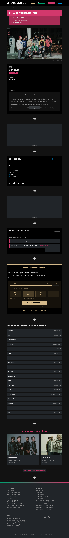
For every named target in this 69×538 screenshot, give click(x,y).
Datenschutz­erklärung (13, 524)
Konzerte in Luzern (40, 498)
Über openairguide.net (13, 518)
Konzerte (16, 8)
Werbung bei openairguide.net (16, 522)
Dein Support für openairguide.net (17, 520)
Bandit (20, 22)
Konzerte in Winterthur (42, 496)
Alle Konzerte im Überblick (43, 509)
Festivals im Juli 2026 (13, 502)
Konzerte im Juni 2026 (42, 502)
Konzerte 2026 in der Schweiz (44, 505)
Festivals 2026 (11, 496)
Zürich (23, 8)
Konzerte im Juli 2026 (41, 504)
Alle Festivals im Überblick (14, 507)
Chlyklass (35, 8)
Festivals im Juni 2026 (13, 500)
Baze (11, 174)
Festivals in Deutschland (14, 494)
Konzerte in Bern (40, 494)
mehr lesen (35, 108)
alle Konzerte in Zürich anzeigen (34, 470)
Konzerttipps (39, 490)
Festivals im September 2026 (15, 505)
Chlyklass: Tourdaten (19, 231)
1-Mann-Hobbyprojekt (34, 273)
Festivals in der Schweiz (14, 492)
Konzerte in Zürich (40, 492)
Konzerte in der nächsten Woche (44, 500)
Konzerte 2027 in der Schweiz (44, 507)
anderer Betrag (53, 294)
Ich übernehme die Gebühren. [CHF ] (22, 299)
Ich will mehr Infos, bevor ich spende (34, 310)
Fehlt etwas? (57, 231)
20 (28, 294)
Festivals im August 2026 (14, 504)
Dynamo (28, 8)
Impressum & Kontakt (13, 525)
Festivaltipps (10, 490)
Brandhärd (13, 176)
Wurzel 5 (12, 172)
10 (15, 294)
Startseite (10, 8)
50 (41, 294)
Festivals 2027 (11, 498)
